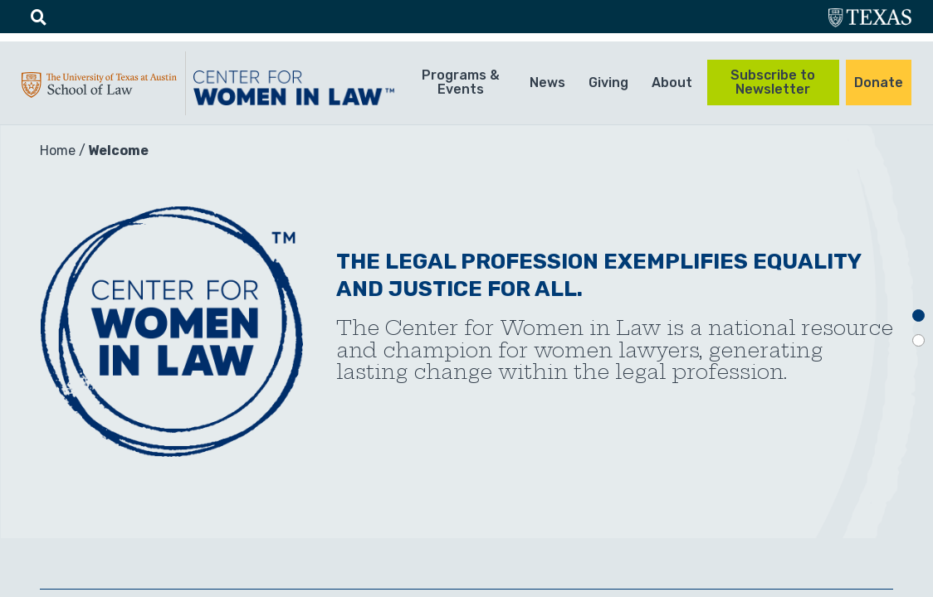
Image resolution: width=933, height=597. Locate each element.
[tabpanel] (466, 331)
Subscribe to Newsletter (772, 82)
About (672, 82)
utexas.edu (869, 19)
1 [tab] (918, 315)
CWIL (296, 87)
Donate (878, 82)
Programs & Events (461, 82)
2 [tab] (918, 340)
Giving (608, 82)
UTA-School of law (99, 88)
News (547, 82)
